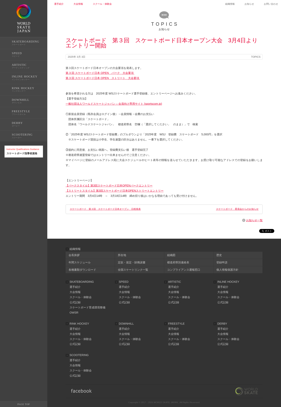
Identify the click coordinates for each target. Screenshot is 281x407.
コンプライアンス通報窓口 (183, 269)
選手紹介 (75, 286)
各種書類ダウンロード (82, 269)
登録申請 (221, 262)
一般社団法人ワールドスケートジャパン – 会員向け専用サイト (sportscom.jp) (114, 103)
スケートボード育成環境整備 (87, 307)
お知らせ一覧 (254, 220)
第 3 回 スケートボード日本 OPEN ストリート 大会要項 (103, 78)
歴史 (219, 255)
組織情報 (230, 4)
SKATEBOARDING (82, 281)
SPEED (123, 281)
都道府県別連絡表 (178, 262)
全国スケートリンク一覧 (133, 269)
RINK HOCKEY (79, 323)
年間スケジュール (80, 262)
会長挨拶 (74, 255)
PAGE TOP (24, 404)
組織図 (171, 255)
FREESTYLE (176, 323)
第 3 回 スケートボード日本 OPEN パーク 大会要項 (100, 72)
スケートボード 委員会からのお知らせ (237, 209)
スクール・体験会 (81, 297)
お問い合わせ (271, 4)
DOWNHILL (126, 323)
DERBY (222, 323)
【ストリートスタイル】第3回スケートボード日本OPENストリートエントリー (115, 190)
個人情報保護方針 (227, 269)
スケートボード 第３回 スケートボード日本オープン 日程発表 (105, 209)
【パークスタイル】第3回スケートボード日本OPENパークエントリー (109, 185)
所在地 (122, 255)
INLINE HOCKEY (228, 281)
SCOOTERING (79, 355)
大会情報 (75, 292)
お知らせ (249, 4)
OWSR (74, 312)
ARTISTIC (174, 281)
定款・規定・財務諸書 (131, 262)
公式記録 (9, 170)
